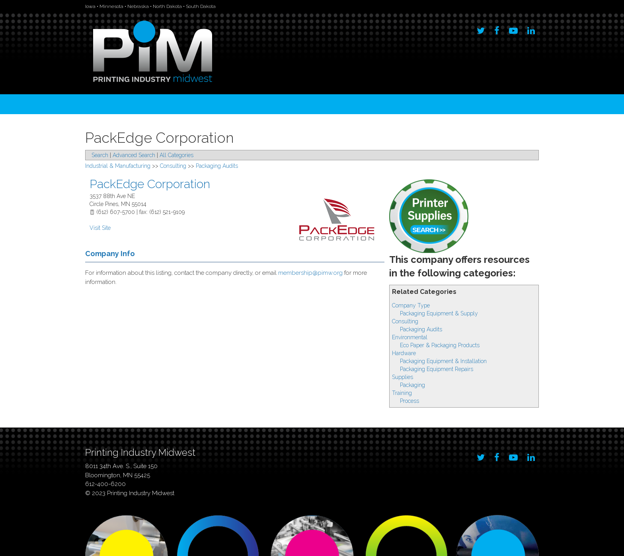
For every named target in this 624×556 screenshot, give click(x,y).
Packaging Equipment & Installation (443, 361)
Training (402, 393)
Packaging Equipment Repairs (436, 369)
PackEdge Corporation (150, 184)
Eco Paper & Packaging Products (440, 345)
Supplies (402, 377)
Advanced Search (134, 155)
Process (409, 401)
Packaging (412, 385)
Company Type (411, 305)
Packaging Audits (421, 329)
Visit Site (100, 228)
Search (100, 155)
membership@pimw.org (310, 272)
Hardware (404, 353)
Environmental (409, 337)
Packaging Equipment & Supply (439, 313)
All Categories (176, 155)
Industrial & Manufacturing (117, 166)
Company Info (110, 253)
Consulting (405, 321)
